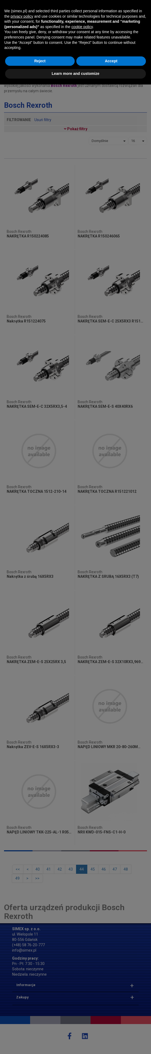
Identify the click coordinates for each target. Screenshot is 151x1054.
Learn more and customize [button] (75, 1043)
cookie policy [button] (82, 996)
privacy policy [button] (21, 986)
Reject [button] (39, 1030)
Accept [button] (111, 1030)
